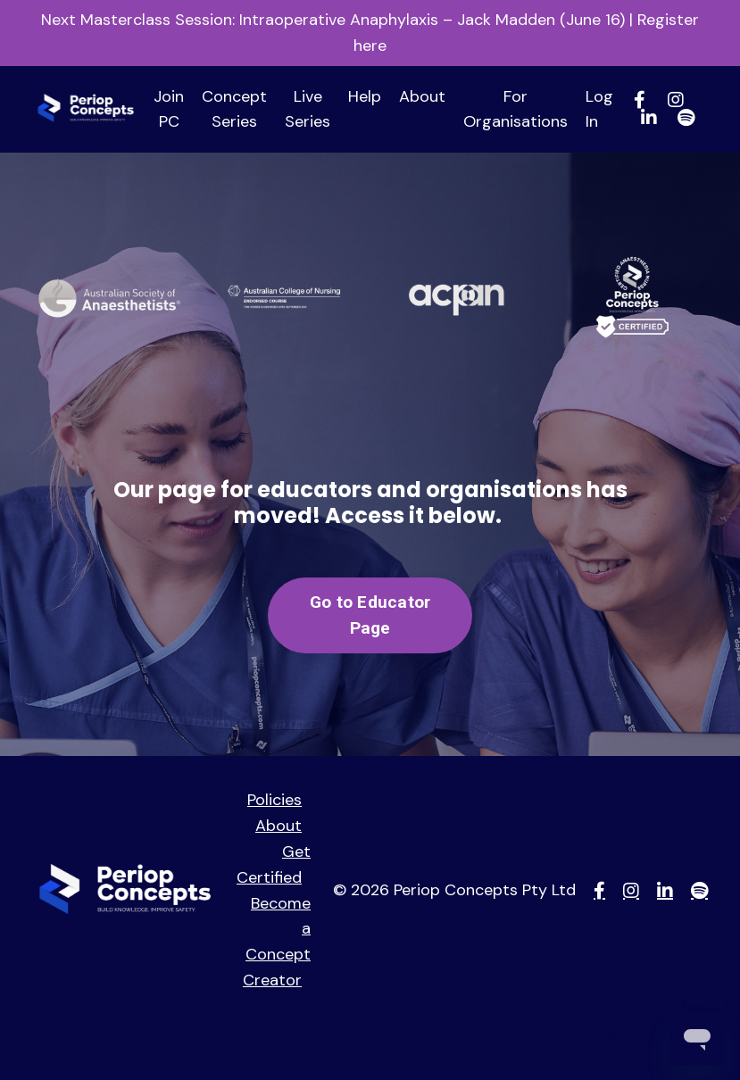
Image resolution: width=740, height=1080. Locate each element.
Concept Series (234, 109)
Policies (274, 799)
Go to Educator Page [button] (370, 615)
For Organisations (515, 109)
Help (364, 96)
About (422, 96)
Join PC (169, 109)
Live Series (307, 109)
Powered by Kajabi (650, 1034)
